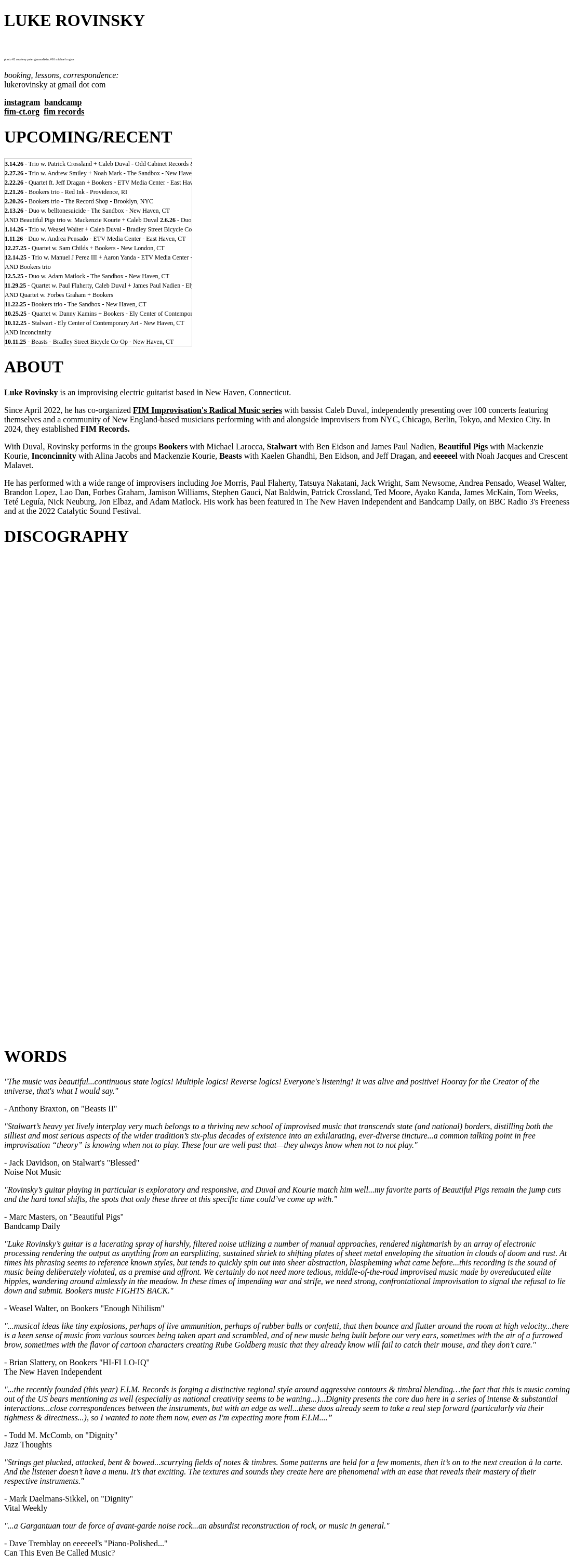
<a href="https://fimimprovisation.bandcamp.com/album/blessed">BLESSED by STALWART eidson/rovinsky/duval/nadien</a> (287, 712)
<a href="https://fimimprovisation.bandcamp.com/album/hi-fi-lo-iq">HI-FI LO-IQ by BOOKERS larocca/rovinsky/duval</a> (287, 736)
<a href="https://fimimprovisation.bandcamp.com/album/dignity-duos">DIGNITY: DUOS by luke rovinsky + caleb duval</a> (287, 688)
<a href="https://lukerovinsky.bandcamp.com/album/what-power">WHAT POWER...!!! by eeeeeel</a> (287, 999)
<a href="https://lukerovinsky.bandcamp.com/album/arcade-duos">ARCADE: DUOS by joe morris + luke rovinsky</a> (287, 832)
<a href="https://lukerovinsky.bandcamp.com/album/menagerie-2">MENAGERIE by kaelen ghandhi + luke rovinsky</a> (287, 808)
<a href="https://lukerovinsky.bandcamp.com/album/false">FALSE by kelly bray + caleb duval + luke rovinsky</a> (287, 951)
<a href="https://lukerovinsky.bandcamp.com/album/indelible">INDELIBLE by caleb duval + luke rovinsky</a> (287, 975)
